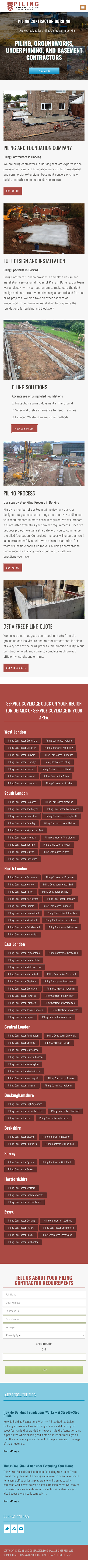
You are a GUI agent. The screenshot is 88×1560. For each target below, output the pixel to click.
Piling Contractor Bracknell (59, 1144)
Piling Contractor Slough (21, 1137)
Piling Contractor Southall (59, 783)
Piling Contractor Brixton (56, 852)
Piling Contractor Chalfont (65, 1111)
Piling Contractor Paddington (23, 1035)
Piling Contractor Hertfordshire (24, 1202)
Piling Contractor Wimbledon (60, 837)
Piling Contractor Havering (22, 996)
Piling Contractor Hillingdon (58, 755)
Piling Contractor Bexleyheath (61, 816)
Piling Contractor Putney (61, 1078)
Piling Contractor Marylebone (23, 1050)
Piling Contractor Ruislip (59, 740)
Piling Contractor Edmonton (62, 913)
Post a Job (44, 71)
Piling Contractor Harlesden (22, 934)
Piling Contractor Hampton (22, 802)
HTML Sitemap (64, 1555)
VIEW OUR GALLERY (25, 428)
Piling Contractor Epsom (21, 1162)
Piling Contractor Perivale (21, 755)
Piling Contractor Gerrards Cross (25, 1111)
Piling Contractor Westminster (24, 1071)
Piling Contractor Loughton (58, 981)
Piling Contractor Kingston (59, 802)
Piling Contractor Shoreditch (60, 1003)
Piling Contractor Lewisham (59, 996)
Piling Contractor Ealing (57, 762)
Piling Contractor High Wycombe (25, 1104)
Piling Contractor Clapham (22, 981)
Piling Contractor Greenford (22, 740)
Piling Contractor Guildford (57, 1162)
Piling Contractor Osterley (22, 748)
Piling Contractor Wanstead (56, 1017)
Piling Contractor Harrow (21, 884)
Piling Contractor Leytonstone (24, 953)
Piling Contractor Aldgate (65, 1010)
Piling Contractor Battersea (22, 859)
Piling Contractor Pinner (20, 891)
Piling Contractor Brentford (56, 769)
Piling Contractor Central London (25, 1057)
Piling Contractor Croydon (56, 844)
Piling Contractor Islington (22, 1085)
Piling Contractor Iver (19, 1118)
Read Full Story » (11, 1451)
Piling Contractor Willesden (63, 927)
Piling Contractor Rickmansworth (25, 1195)
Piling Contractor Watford (21, 1188)
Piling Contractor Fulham (57, 1043)
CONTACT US (12, 191)
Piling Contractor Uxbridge (22, 762)
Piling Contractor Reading (56, 1137)
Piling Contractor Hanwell (21, 776)
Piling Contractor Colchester (23, 1242)
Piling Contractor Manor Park (23, 974)
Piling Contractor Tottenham (60, 920)
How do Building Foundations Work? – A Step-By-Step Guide (41, 1413)
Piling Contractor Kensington (23, 1064)
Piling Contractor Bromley (21, 823)
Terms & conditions (29, 1555)
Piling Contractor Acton (56, 776)
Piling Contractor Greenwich (23, 988)
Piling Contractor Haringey (57, 906)
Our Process (10, 1555)
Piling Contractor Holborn (58, 1085)
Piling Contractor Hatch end (58, 884)
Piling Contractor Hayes (20, 769)
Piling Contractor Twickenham (63, 809)
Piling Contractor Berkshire (22, 1144)
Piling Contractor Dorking (21, 1220)
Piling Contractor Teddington (23, 809)
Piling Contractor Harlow (21, 1228)
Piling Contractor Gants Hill (63, 953)
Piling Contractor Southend (58, 1220)
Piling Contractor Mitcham (22, 837)
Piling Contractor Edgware (59, 877)
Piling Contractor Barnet (55, 891)
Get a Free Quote (16, 667)
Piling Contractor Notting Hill (23, 1078)
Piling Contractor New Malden (59, 823)
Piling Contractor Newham (61, 988)
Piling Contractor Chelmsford (58, 1228)
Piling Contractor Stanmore (22, 877)
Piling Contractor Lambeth (22, 1003)
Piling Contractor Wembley (58, 748)
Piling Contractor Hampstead (23, 913)
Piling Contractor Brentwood (57, 1235)
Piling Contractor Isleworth (22, 783)
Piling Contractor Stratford (61, 974)
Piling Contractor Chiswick (61, 1035)
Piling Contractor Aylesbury (53, 1118)
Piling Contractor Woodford (22, 920)
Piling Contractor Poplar (20, 1017)
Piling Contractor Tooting (21, 844)
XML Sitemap (48, 1555)
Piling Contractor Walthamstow (25, 967)
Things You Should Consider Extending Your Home (38, 1465)
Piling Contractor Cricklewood (24, 927)
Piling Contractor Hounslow (22, 816)
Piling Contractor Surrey (20, 1169)
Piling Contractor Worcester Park (25, 830)
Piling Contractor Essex (20, 1235)
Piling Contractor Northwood (23, 899)
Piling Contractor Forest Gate (24, 960)
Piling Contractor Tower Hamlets (25, 1010)
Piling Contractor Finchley (61, 899)
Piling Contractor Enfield (21, 906)
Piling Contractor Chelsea (21, 1043)
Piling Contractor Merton (21, 852)
